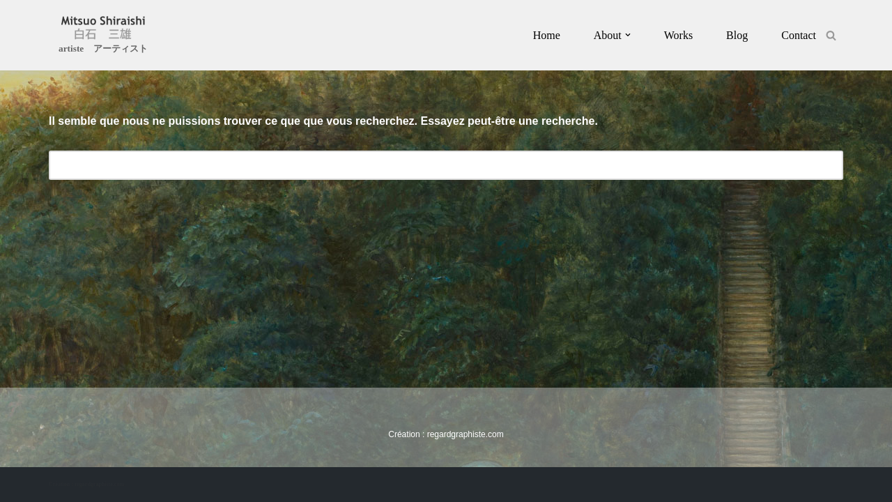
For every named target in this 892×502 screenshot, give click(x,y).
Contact (798, 35)
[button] (628, 35)
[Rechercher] (831, 35)
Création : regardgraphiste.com (86, 484)
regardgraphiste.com (465, 434)
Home (546, 35)
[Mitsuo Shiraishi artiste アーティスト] (103, 37)
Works (678, 35)
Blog (737, 35)
